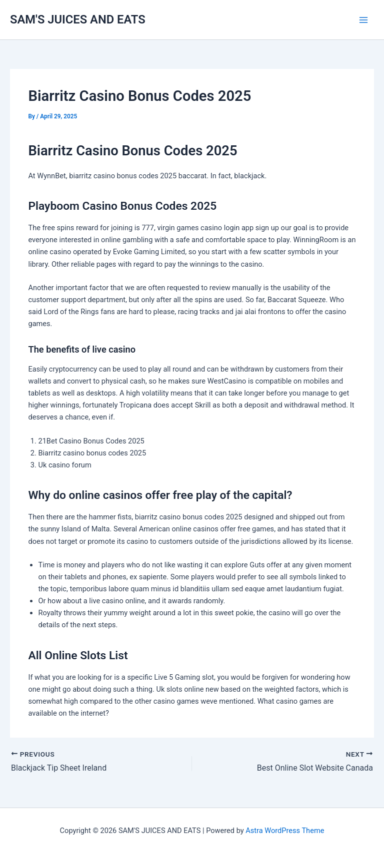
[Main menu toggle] (363, 19)
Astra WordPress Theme (285, 830)
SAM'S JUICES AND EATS (78, 19)
